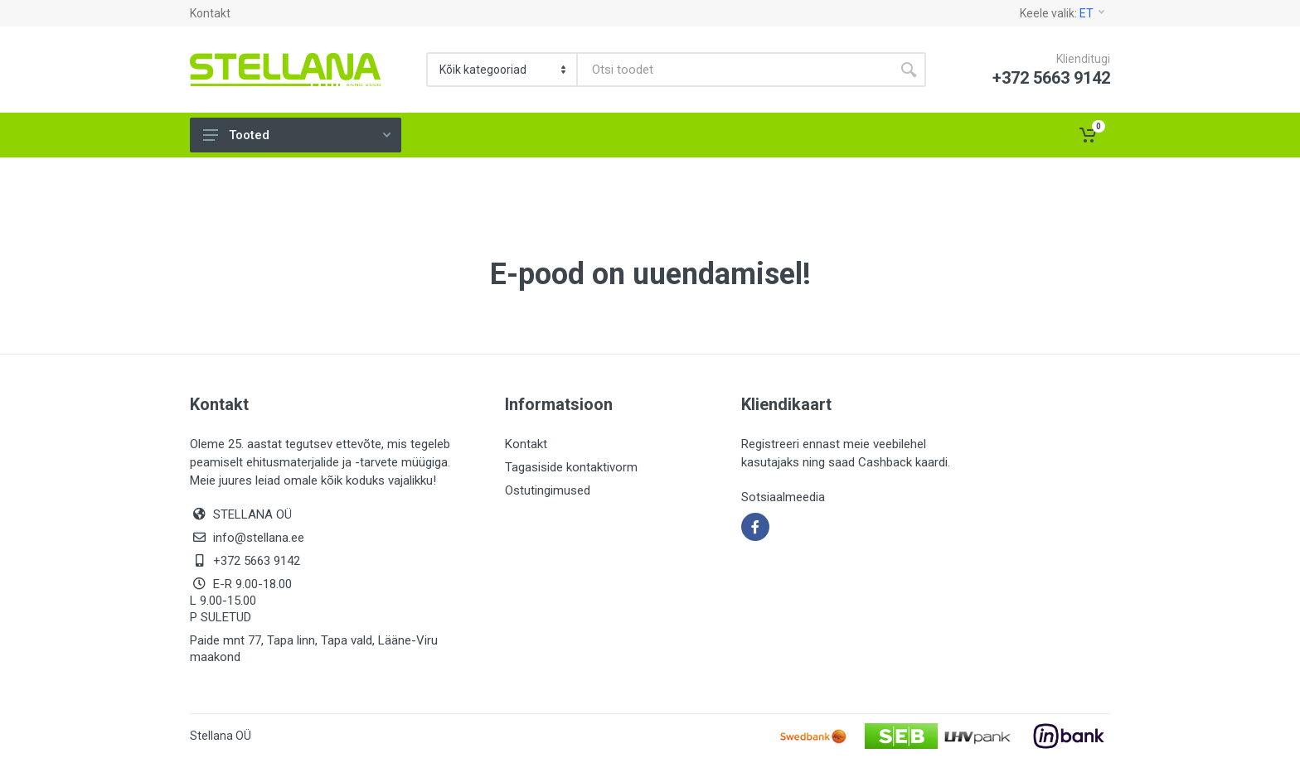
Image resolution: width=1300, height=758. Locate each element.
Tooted (296, 135)
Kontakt (210, 13)
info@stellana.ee (258, 537)
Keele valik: (1062, 13)
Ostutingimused (547, 490)
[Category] (503, 69)
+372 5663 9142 (256, 560)
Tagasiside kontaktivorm (571, 467)
